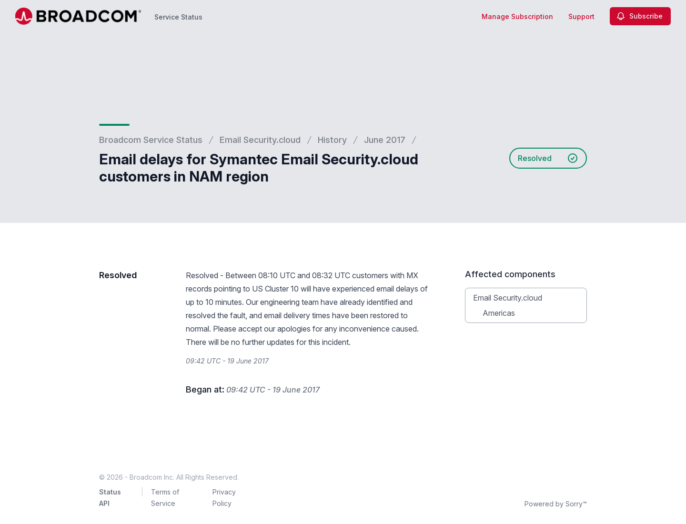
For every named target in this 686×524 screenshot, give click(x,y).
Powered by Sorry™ (556, 504)
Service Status (178, 17)
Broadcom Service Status (150, 140)
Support (581, 16)
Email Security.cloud (260, 140)
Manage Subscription (517, 16)
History (332, 140)
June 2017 (384, 140)
